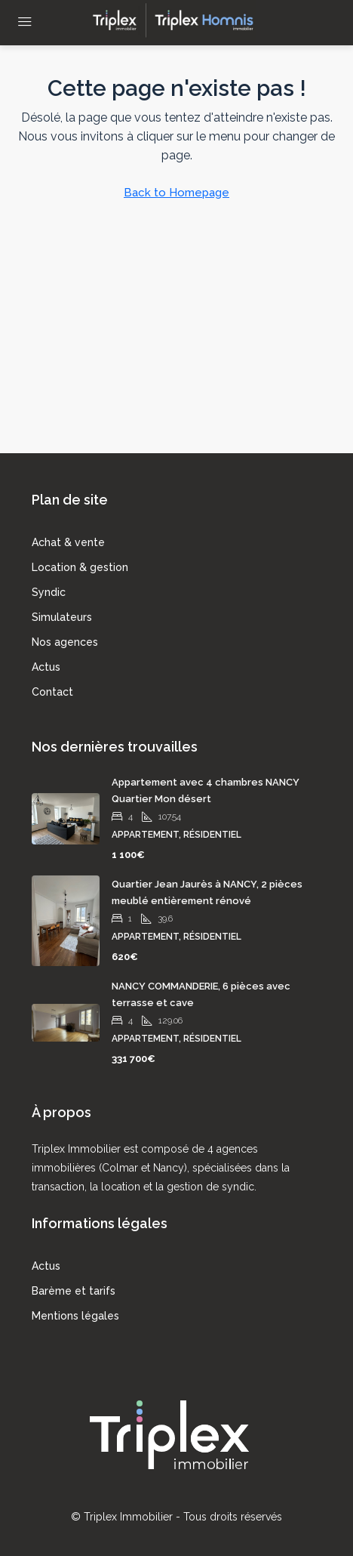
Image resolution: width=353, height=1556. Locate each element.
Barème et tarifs (73, 1291)
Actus (46, 667)
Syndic (49, 592)
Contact (52, 692)
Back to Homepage (176, 192)
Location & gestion (80, 567)
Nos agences (65, 642)
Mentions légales (75, 1316)
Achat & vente (68, 542)
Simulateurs (62, 617)
